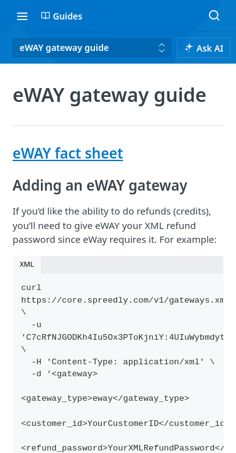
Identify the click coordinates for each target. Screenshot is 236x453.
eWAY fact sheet (68, 153)
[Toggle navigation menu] (22, 15)
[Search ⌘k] (214, 15)
